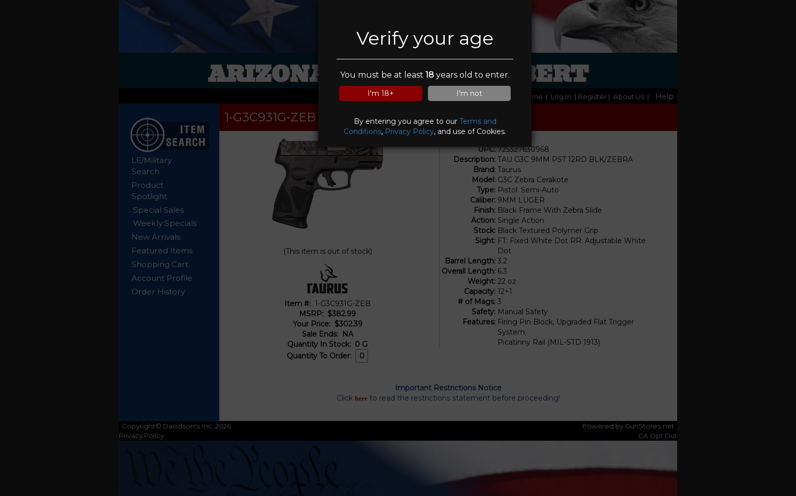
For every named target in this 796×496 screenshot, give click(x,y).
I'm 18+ (381, 93)
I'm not (469, 93)
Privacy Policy (409, 131)
